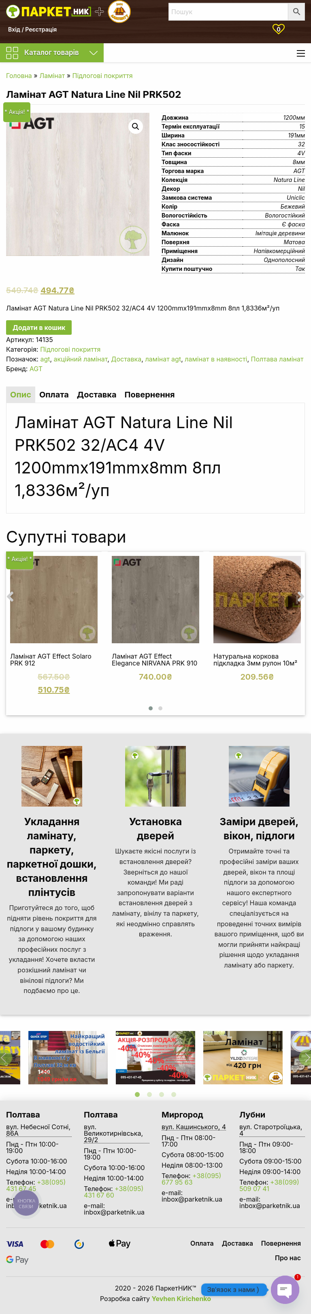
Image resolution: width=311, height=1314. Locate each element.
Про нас (288, 1258)
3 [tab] (162, 1094)
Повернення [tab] (150, 394)
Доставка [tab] (97, 394)
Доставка (126, 359)
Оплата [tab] (54, 394)
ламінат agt (163, 359)
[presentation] (10, 596)
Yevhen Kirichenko (181, 1299)
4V (301, 153)
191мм (296, 135)
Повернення (281, 1243)
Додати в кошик (39, 327)
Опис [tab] (20, 394)
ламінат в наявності (216, 359)
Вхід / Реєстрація (32, 29)
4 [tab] (174, 1094)
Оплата (202, 1243)
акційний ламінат (81, 359)
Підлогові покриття (102, 76)
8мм (299, 161)
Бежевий (293, 206)
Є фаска (293, 224)
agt (45, 359)
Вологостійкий (285, 215)
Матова (294, 242)
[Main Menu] (301, 53)
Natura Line (289, 179)
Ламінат (52, 76)
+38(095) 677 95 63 (191, 1179)
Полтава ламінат (277, 359)
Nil (301, 188)
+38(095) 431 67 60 (113, 1192)
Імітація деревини (280, 233)
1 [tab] (137, 1094)
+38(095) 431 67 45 (36, 1185)
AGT (299, 170)
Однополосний (284, 259)
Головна (19, 76)
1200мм (294, 117)
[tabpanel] (155, 1057)
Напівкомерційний (279, 250)
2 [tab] (149, 1094)
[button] (151, 708)
